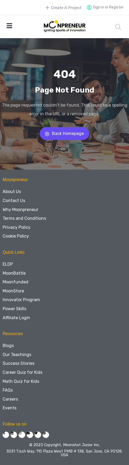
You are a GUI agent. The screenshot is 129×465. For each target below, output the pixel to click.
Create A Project (64, 7)
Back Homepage (64, 133)
